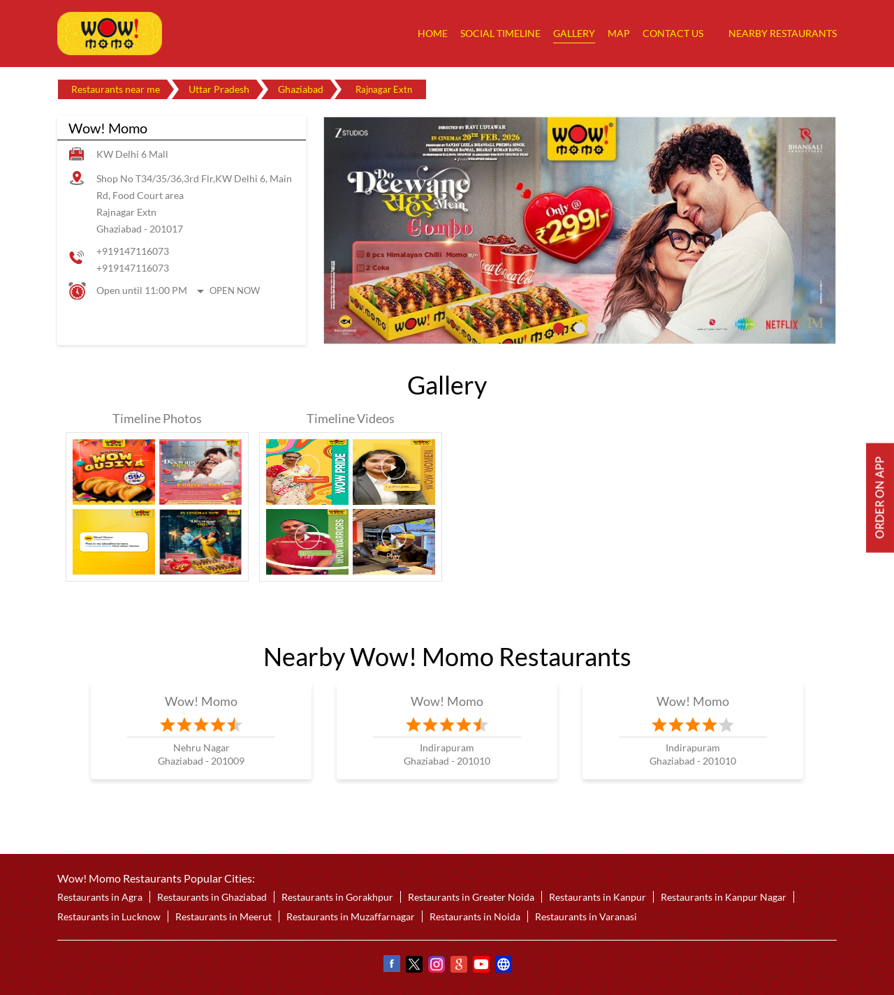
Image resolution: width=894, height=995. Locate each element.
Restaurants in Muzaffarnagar (350, 916)
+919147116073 (132, 251)
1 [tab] (558, 328)
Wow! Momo (201, 701)
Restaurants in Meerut (223, 916)
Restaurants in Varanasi (586, 916)
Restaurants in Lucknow (109, 916)
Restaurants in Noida (475, 916)
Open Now (235, 290)
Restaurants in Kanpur (597, 897)
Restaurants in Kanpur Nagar (723, 897)
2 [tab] (579, 328)
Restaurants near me (115, 89)
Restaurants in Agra (99, 897)
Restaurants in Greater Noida (471, 897)
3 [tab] (600, 328)
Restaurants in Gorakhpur (337, 897)
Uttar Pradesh (219, 89)
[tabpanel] (580, 230)
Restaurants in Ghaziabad (212, 897)
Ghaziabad (300, 89)
